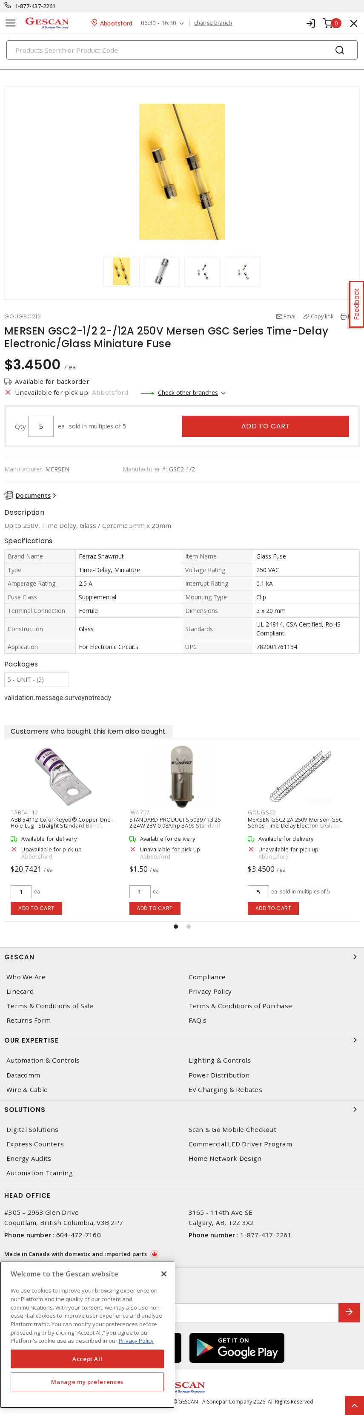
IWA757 (258, 812)
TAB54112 (142, 812)
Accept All (87, 1359)
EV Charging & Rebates (225, 1090)
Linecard (20, 991)
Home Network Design (225, 1158)
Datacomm (23, 1075)
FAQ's (197, 1020)
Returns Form (28, 1020)
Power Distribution (219, 1075)
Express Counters (35, 1144)
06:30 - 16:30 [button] (158, 23)
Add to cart (265, 426)
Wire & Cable (27, 1090)
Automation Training (39, 1173)
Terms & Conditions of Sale (50, 1006)
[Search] (182, 50)
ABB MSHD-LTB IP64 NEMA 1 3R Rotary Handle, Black (60, 822)
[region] (87, 1334)
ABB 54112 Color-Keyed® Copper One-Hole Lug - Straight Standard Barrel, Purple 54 (180, 825)
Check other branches (188, 392)
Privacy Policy (210, 991)
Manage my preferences (87, 1382)
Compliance (207, 977)
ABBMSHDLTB (30, 812)
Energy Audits (28, 1158)
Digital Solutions (32, 1130)
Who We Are (26, 977)
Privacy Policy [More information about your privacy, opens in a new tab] (136, 1340)
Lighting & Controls (220, 1060)
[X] (164, 1274)
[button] (176, 926)
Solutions (182, 1109)
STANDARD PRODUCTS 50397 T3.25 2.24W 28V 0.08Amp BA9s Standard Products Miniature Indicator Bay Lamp (298, 825)
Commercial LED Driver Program (240, 1144)
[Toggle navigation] (10, 23)
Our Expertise (182, 1040)
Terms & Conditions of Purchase (240, 1006)
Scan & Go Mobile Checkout (232, 1130)
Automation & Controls (43, 1060)
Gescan (182, 956)
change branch (213, 23)
